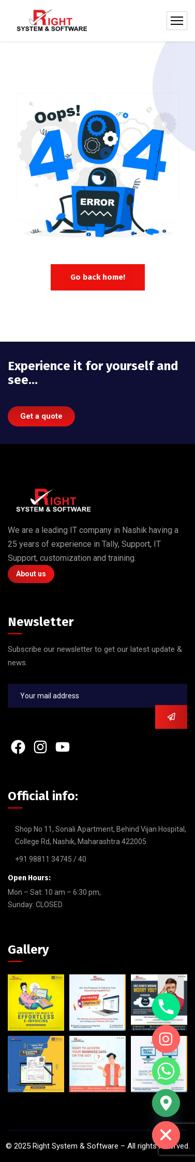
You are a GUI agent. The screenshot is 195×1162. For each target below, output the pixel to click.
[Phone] (166, 1007)
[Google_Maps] (166, 1103)
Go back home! (97, 277)
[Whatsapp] (166, 1071)
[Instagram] (166, 1039)
